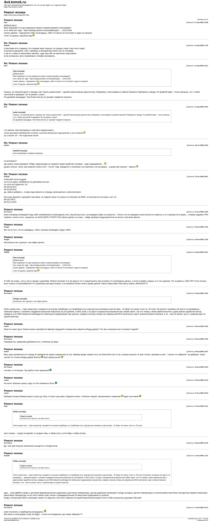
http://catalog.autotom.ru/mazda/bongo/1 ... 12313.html (48, 30)
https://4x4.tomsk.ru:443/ (13, 7)
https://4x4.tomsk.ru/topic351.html (16, 15)
